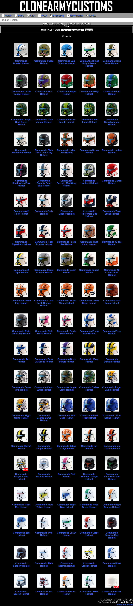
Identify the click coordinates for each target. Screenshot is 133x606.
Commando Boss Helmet (66, 592)
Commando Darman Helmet (66, 564)
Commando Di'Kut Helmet (66, 534)
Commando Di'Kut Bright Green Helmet (89, 63)
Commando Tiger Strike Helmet (112, 212)
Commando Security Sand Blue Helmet (43, 183)
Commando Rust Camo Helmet (89, 243)
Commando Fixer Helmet (89, 592)
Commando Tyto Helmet (43, 534)
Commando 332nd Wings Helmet (66, 301)
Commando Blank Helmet (111, 592)
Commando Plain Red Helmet (21, 506)
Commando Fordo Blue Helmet (89, 332)
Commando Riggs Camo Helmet (21, 416)
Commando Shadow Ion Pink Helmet (21, 183)
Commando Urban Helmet (89, 151)
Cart (31, 15)
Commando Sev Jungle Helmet (89, 120)
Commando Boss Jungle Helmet (66, 120)
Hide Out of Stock (51, 30)
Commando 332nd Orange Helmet (66, 447)
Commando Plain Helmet (44, 564)
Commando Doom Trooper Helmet (43, 271)
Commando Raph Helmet (66, 92)
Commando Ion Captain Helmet (112, 447)
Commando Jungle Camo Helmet (66, 388)
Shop (19, 15)
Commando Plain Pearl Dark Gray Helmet (44, 152)
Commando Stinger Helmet (44, 447)
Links (91, 15)
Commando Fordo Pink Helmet (66, 332)
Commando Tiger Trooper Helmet (44, 243)
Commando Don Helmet (43, 92)
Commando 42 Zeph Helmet (21, 271)
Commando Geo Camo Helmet (111, 301)
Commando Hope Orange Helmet (112, 506)
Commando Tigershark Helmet (21, 243)
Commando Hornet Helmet (21, 447)
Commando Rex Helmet (21, 360)
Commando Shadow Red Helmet (111, 535)
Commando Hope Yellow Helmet (44, 506)
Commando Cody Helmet (44, 212)
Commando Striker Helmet (89, 388)
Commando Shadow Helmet (21, 564)
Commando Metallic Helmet (44, 475)
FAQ (42, 15)
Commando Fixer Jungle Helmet (44, 120)
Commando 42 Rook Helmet (21, 212)
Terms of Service (124, 605)
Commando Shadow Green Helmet (112, 476)
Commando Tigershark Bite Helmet (89, 213)
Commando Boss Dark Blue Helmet (44, 360)
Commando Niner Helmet (112, 564)
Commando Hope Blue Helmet (66, 506)
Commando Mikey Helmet (89, 92)
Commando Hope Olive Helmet (112, 62)
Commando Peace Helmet (43, 62)
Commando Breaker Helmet (21, 62)
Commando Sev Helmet (44, 592)
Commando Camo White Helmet (43, 388)
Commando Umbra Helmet (112, 151)
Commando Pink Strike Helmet (43, 332)
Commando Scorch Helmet (21, 592)
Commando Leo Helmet (111, 92)
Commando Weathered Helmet (21, 151)
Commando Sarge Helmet (89, 534)
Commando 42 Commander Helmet (111, 272)
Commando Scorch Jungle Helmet (111, 122)
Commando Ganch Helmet (112, 182)
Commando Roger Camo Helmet (111, 388)
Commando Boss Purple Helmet (66, 360)
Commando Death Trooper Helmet (21, 92)
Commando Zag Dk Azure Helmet (66, 62)
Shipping (56, 15)
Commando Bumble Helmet (112, 360)
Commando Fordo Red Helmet (66, 243)
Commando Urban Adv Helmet (66, 151)
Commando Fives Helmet (112, 332)
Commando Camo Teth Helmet (21, 388)
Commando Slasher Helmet (66, 212)
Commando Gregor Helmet (89, 564)
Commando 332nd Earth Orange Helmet (43, 303)
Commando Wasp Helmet (89, 360)
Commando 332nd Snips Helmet (89, 301)
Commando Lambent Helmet (89, 182)
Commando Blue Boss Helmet (66, 416)
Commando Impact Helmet (89, 271)
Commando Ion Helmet (89, 447)
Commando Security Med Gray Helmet (66, 183)
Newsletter (75, 15)
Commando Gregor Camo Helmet (21, 476)
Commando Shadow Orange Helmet (89, 476)
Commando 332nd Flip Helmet (21, 301)
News (6, 15)
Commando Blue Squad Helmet (111, 416)
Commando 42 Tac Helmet (111, 243)
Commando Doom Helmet (66, 271)
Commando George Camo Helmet (44, 418)
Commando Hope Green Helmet (89, 506)
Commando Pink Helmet (66, 475)
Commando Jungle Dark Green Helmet (21, 122)
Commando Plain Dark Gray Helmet (21, 332)
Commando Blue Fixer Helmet (89, 416)
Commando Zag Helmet (21, 534)
